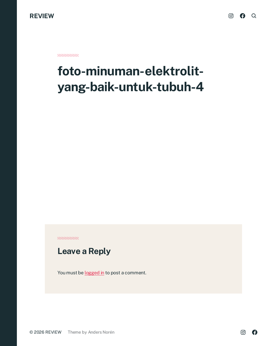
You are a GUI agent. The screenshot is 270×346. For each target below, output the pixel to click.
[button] (8, 173)
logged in (94, 272)
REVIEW (42, 16)
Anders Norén (101, 332)
